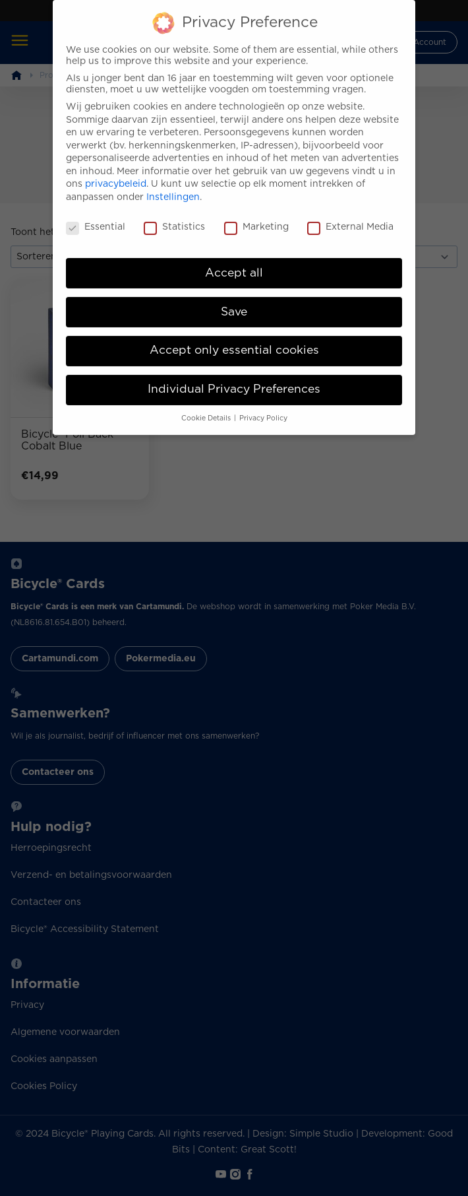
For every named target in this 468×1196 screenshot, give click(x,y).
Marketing (256, 216)
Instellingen (173, 186)
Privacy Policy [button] (263, 408)
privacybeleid (115, 173)
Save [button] (234, 301)
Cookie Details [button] (207, 408)
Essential (95, 216)
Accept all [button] (234, 262)
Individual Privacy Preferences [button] (234, 379)
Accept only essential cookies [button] (234, 340)
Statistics (174, 216)
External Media (350, 216)
